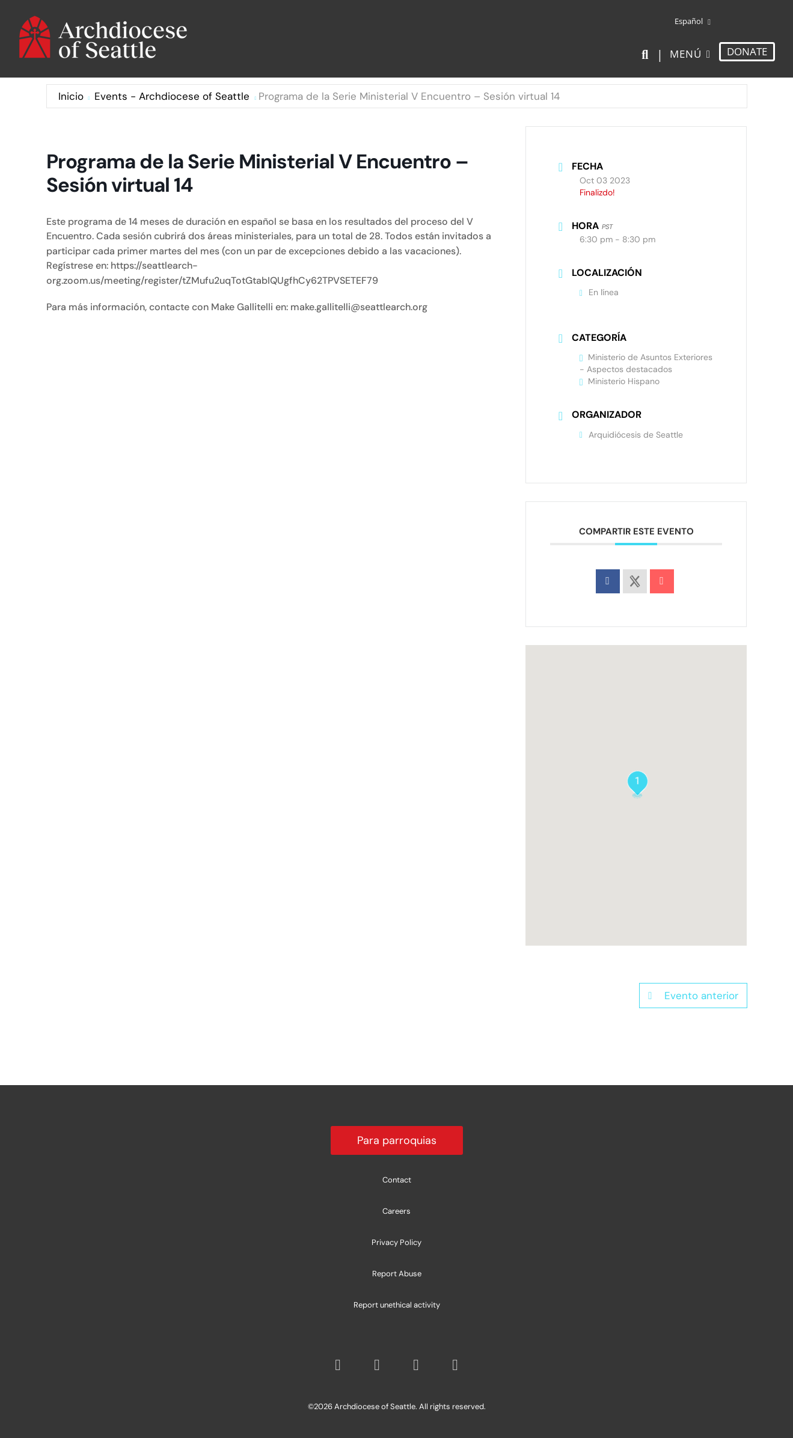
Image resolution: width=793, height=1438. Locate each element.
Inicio (71, 96)
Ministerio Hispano (620, 381)
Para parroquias (396, 1140)
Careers (396, 1211)
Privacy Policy (396, 1242)
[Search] (647, 55)
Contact (396, 1180)
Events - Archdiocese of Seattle (172, 96)
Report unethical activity (397, 1305)
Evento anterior (693, 995)
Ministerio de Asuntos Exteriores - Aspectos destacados (646, 363)
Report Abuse (396, 1273)
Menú (686, 54)
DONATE (747, 51)
